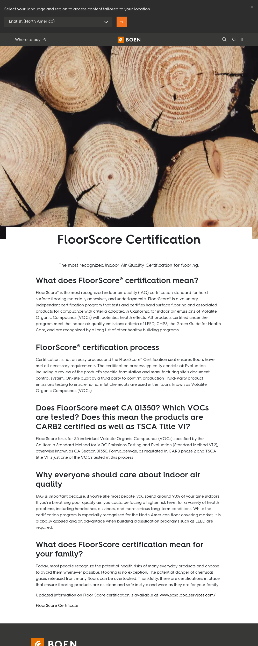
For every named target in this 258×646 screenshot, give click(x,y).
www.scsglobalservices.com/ (188, 595)
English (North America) (32, 21)
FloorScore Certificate (57, 606)
